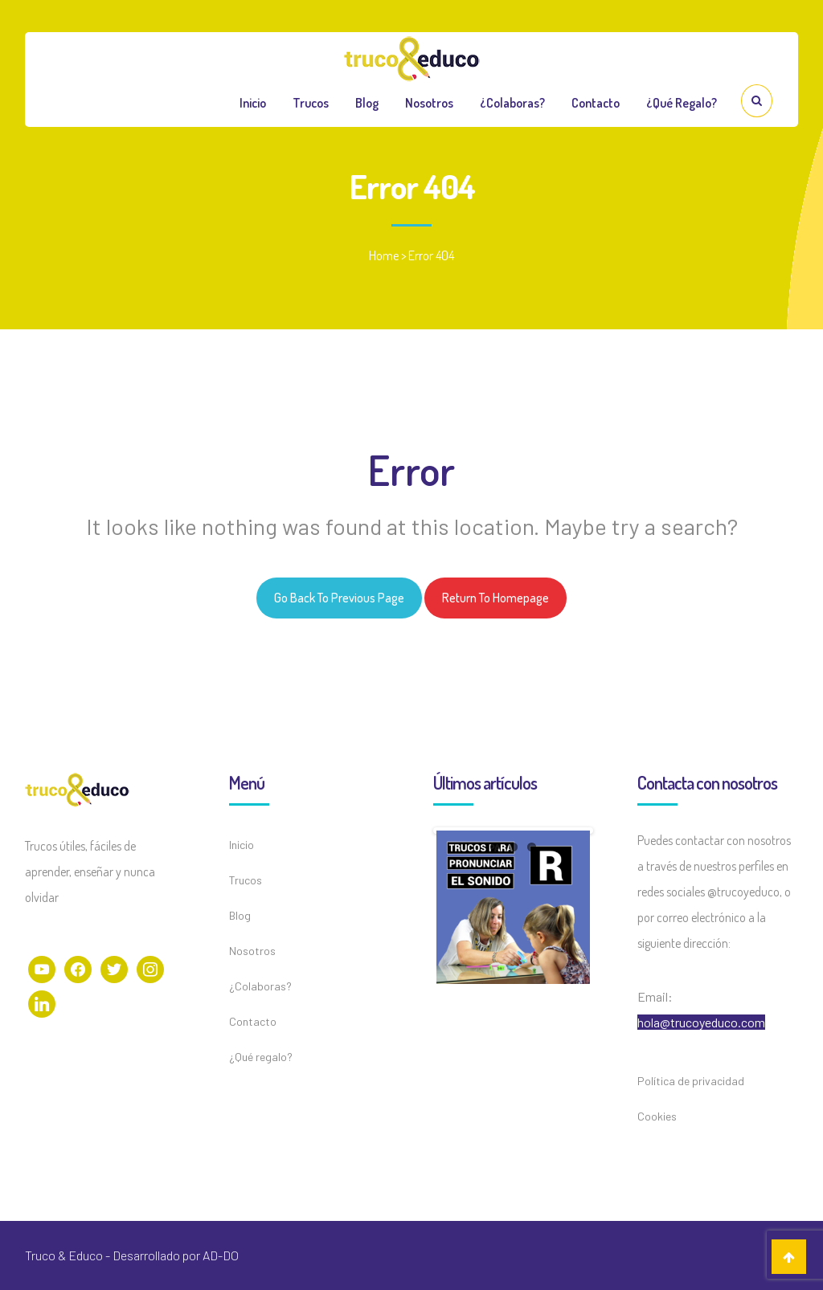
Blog (367, 103)
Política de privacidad (690, 1081)
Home (384, 255)
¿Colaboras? (512, 103)
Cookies (657, 1116)
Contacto (595, 103)
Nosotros (429, 103)
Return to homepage (495, 598)
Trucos (311, 103)
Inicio (253, 103)
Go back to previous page (339, 598)
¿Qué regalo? (681, 103)
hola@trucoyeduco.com (701, 1022)
